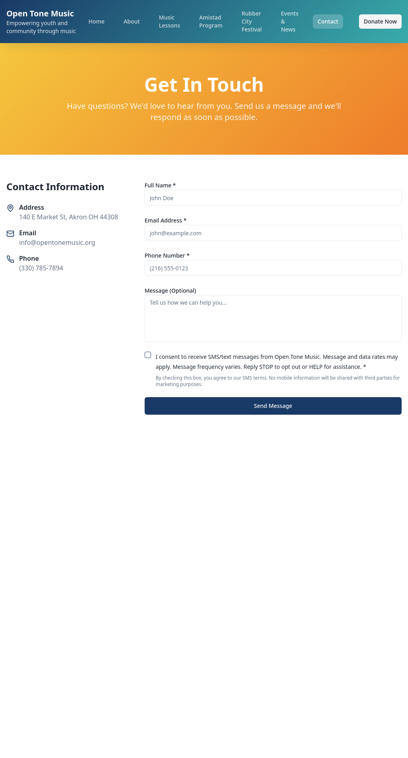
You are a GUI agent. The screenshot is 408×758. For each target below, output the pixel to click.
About (132, 21)
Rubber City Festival (251, 21)
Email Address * (165, 220)
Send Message (273, 406)
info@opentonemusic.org (57, 242)
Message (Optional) (170, 290)
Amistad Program (210, 21)
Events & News (289, 21)
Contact (328, 21)
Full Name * (160, 185)
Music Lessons (169, 21)
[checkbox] (148, 355)
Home (96, 21)
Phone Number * (167, 255)
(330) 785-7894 (41, 268)
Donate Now (380, 21)
